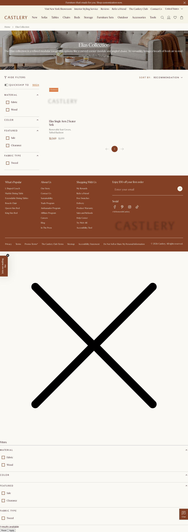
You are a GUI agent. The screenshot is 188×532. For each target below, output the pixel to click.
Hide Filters (15, 77)
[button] (175, 17)
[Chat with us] (183, 514)
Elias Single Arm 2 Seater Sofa (62, 123)
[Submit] (179, 188)
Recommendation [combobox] (166, 77)
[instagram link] (129, 206)
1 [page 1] (114, 149)
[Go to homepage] (16, 18)
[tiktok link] (137, 206)
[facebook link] (114, 206)
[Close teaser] (7, 255)
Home (7, 27)
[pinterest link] (122, 206)
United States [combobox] (172, 8)
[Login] (169, 17)
